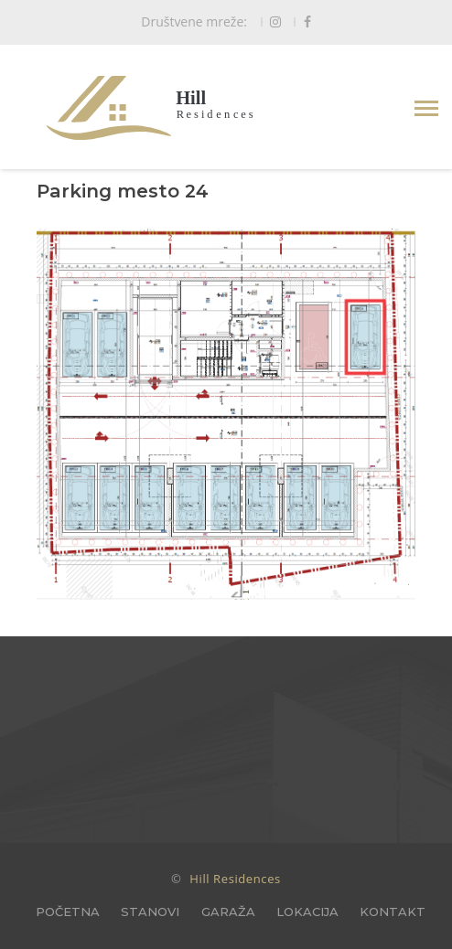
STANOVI (150, 911)
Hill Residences (235, 878)
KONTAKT (392, 911)
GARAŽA (228, 911)
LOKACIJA (307, 911)
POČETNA (68, 911)
